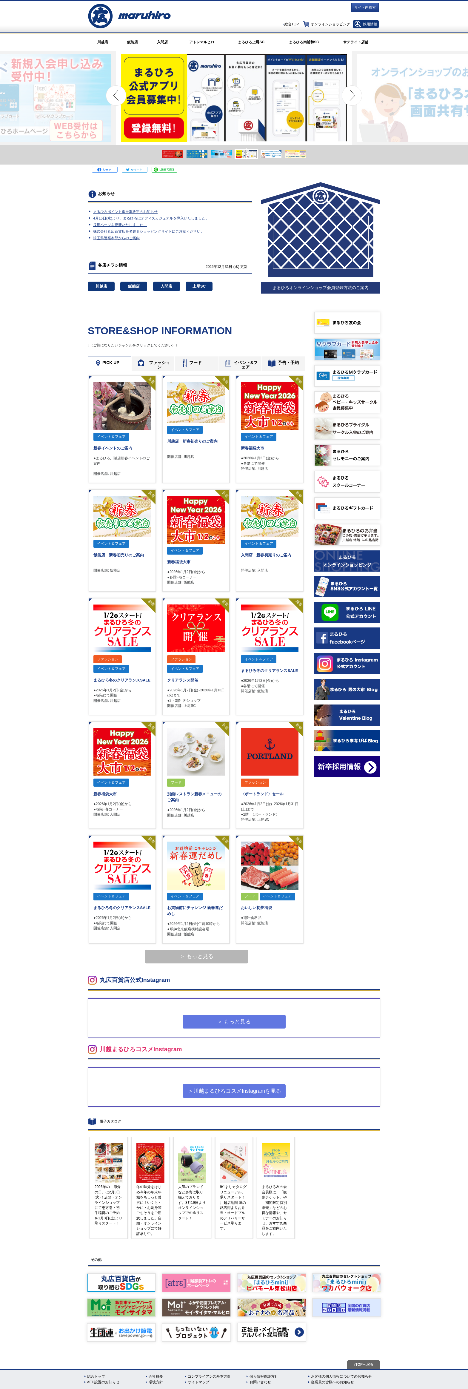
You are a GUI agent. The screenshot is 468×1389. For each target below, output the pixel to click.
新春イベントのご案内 (112, 448)
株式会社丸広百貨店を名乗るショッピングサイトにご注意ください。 (148, 231)
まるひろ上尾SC (251, 42)
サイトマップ (198, 1382)
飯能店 (132, 42)
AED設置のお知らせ (103, 1382)
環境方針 (156, 1382)
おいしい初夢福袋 (256, 907)
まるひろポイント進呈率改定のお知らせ (125, 212)
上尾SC (199, 286)
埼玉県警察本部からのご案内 (116, 238)
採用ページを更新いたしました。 (120, 225)
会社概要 (156, 1376)
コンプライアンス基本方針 (209, 1376)
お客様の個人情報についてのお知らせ (341, 1376)
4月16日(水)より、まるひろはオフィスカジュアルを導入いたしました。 (151, 218)
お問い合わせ (260, 1382)
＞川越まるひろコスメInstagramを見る (234, 1091)
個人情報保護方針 (264, 1376)
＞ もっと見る (196, 956)
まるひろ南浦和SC (304, 42)
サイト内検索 (365, 7)
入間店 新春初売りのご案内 (266, 555)
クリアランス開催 (182, 680)
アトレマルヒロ (201, 42)
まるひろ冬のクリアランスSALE (121, 680)
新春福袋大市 (252, 448)
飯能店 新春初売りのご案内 (118, 555)
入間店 (162, 42)
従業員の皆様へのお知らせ (332, 1382)
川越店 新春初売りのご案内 (192, 441)
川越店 (102, 42)
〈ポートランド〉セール (262, 794)
